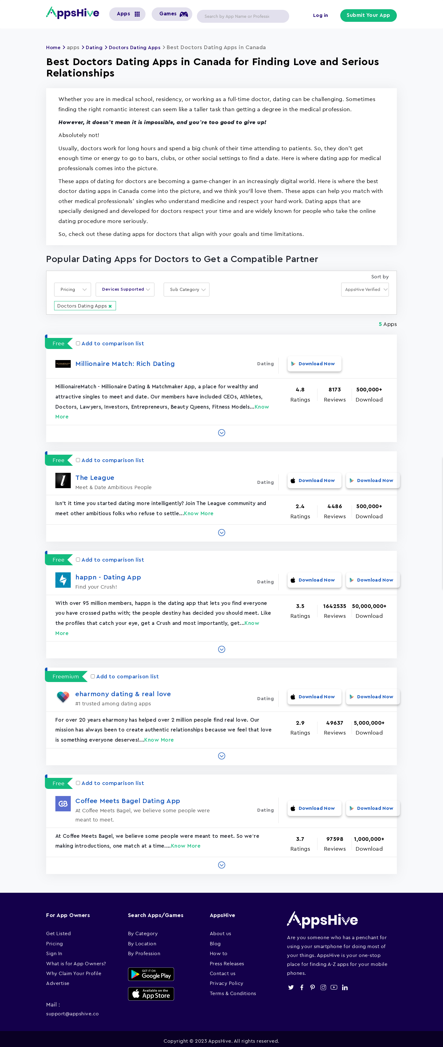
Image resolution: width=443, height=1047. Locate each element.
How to (219, 949)
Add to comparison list (110, 343)
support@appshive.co (72, 1009)
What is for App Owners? (76, 959)
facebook (301, 983)
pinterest (312, 983)
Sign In (54, 949)
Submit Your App (369, 16)
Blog (215, 939)
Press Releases (227, 959)
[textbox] (70, 289)
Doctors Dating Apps (140, 47)
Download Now (311, 363)
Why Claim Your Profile (73, 969)
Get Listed (58, 929)
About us (220, 929)
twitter (291, 983)
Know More (199, 509)
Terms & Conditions (233, 989)
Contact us (223, 969)
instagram (323, 983)
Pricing (54, 939)
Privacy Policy (227, 979)
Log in (321, 16)
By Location (142, 939)
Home (54, 47)
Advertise (58, 979)
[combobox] (72, 289)
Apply (279, 16)
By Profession (144, 949)
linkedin (345, 983)
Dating (97, 47)
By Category (143, 929)
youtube (334, 983)
